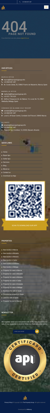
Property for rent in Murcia (12, 301)
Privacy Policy (8, 402)
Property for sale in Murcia (12, 270)
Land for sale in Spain (10, 298)
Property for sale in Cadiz (12, 281)
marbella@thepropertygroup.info (15, 94)
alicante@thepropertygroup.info (15, 125)
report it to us (25, 38)
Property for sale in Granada (13, 284)
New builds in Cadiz (10, 260)
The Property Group (28, 402)
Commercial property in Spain (13, 294)
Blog (4, 166)
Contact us (7, 172)
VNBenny (29, 409)
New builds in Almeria (10, 257)
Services (6, 162)
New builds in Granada (11, 264)
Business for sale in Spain (12, 291)
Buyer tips (6, 155)
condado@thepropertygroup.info (15, 111)
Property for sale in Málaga (12, 287)
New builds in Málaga (10, 267)
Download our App (9, 176)
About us (6, 169)
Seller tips (6, 159)
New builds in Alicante (11, 253)
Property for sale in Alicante (13, 274)
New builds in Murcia (10, 250)
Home (5, 152)
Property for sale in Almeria (12, 277)
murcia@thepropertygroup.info (14, 80)
